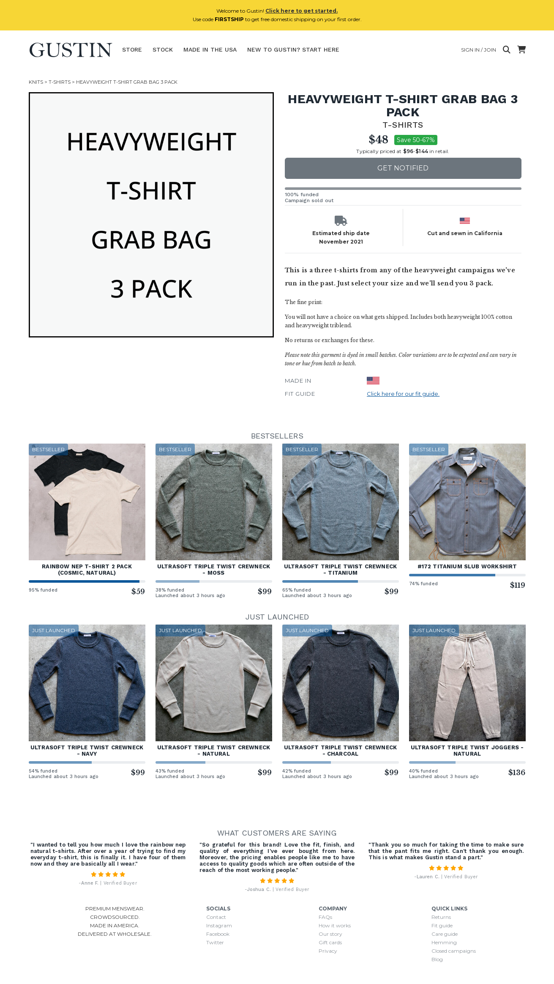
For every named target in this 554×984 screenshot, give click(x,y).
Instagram (219, 925)
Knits (36, 82)
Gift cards (330, 942)
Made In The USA (210, 49)
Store (132, 49)
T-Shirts (60, 82)
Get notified (402, 168)
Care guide (444, 934)
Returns (441, 917)
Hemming (444, 942)
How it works (335, 925)
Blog (437, 959)
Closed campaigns (453, 951)
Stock (163, 49)
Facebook (217, 934)
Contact (216, 917)
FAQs (325, 917)
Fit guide (442, 925)
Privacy (328, 951)
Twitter (215, 942)
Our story (330, 934)
